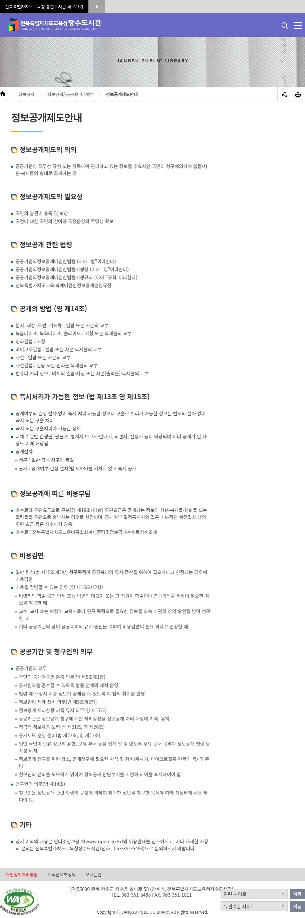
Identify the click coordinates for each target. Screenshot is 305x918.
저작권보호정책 (62, 874)
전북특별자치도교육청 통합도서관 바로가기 (44, 6)
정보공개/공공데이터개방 (70, 94)
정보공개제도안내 (122, 94)
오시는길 (93, 874)
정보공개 (26, 94)
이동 (297, 894)
